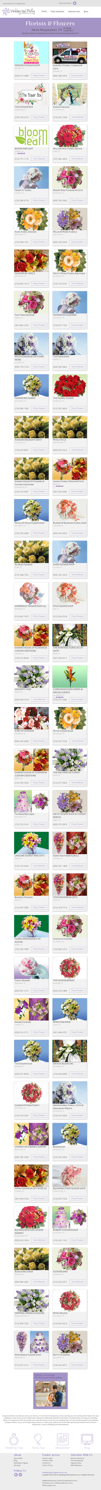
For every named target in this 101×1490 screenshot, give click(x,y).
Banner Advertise (77, 1458)
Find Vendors (57, 11)
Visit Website (77, 117)
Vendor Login (20, 3)
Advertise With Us (9, 3)
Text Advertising (77, 1460)
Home (44, 11)
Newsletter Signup (65, 3)
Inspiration (74, 11)
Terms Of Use (47, 1465)
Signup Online (76, 1463)
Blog (86, 11)
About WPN (18, 1458)
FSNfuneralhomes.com (63, 1483)
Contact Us (46, 1463)
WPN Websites (76, 1465)
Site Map (17, 1465)
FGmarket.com (47, 1483)
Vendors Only (47, 1460)
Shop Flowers (39, 75)
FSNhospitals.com (49, 1485)
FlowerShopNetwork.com (66, 1480)
